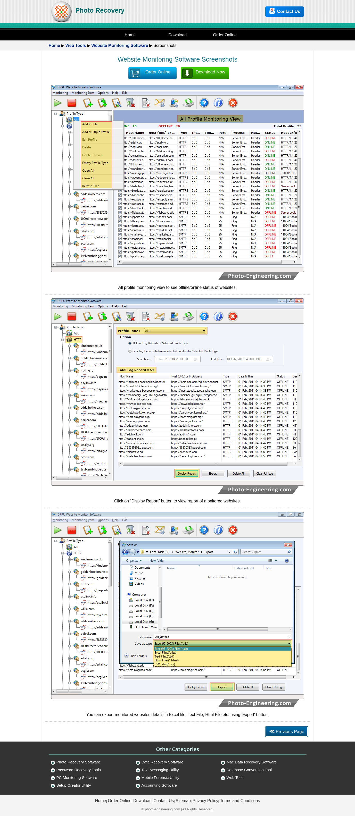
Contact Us (284, 11)
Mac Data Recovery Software (252, 762)
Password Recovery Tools (78, 770)
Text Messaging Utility (160, 770)
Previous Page (286, 731)
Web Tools (75, 45)
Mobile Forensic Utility (160, 777)
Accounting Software (159, 785)
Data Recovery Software (163, 762)
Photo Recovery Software (78, 762)
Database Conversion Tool (249, 770)
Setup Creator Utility (73, 785)
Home (54, 45)
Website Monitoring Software (119, 45)
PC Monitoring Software (76, 777)
